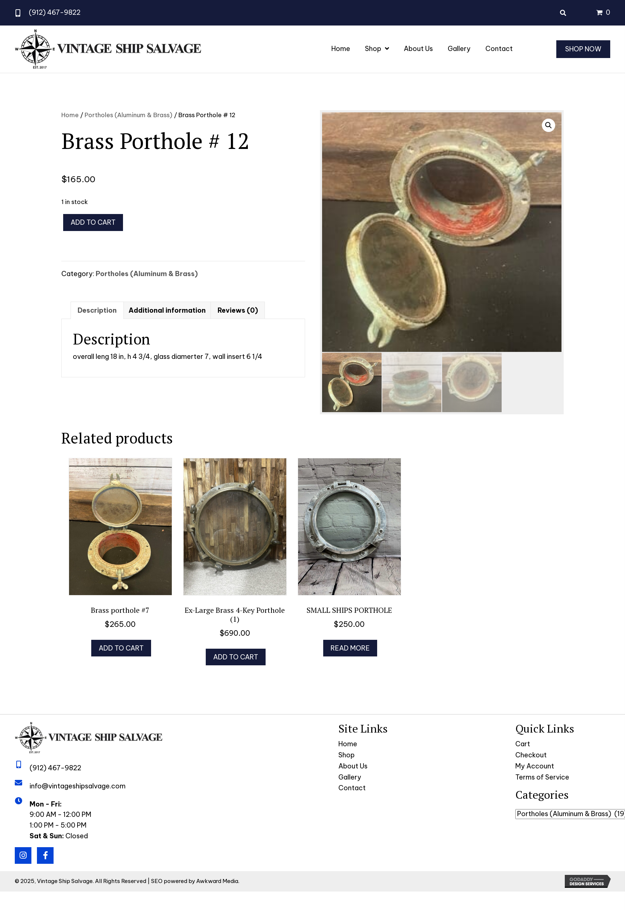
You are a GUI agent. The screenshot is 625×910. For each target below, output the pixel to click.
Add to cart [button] (121, 648)
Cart (522, 744)
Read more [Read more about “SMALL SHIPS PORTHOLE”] (350, 648)
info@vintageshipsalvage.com (78, 786)
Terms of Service (542, 777)
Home (70, 115)
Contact (352, 788)
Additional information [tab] (167, 310)
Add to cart (93, 222)
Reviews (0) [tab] (238, 310)
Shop (346, 755)
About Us (353, 766)
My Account (534, 766)
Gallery (349, 777)
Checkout (531, 755)
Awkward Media (217, 880)
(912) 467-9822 (55, 12)
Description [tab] (97, 310)
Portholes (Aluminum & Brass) (129, 115)
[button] (548, 125)
